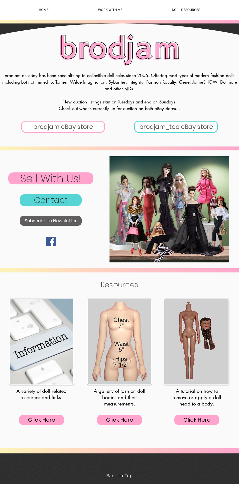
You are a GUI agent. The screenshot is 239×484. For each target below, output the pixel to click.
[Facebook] (51, 241)
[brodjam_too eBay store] (176, 127)
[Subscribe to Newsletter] (51, 221)
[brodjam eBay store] (63, 127)
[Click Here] (41, 420)
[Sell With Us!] (50, 178)
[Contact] (51, 200)
